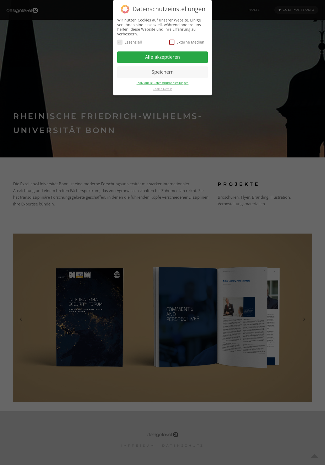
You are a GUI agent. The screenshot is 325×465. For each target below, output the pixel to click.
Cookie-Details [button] (162, 85)
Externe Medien (186, 38)
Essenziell (129, 38)
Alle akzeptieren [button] (162, 53)
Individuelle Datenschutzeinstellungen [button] (163, 79)
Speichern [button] (163, 68)
